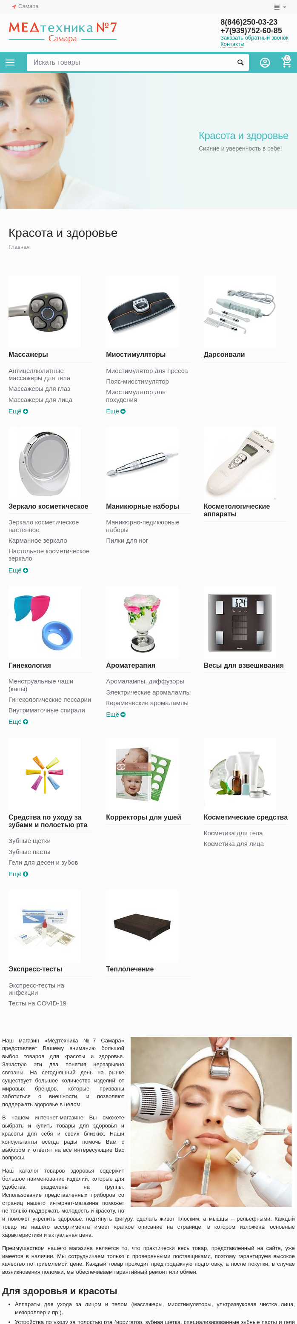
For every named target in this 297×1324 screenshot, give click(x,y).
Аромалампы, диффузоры (145, 681)
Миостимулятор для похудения (136, 395)
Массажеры (28, 354)
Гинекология (30, 665)
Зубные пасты (30, 851)
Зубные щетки (30, 840)
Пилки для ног (127, 540)
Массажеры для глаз (39, 388)
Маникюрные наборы (142, 506)
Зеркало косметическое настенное (44, 525)
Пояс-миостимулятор (137, 381)
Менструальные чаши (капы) (41, 685)
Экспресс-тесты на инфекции (36, 989)
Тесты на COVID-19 (37, 1003)
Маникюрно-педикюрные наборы (142, 525)
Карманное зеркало (38, 540)
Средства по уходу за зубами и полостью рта (48, 821)
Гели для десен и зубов (43, 862)
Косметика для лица (234, 843)
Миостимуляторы (136, 354)
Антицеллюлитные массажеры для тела (39, 374)
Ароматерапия (130, 665)
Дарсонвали (224, 354)
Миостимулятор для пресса (147, 370)
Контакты (232, 44)
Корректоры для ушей (143, 817)
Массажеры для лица (40, 399)
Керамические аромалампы (147, 702)
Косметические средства (246, 817)
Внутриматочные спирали (47, 710)
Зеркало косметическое (49, 506)
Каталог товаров (10, 62)
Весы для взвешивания (244, 665)
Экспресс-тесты (35, 969)
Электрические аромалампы (148, 692)
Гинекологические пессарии (50, 699)
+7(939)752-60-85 (251, 30)
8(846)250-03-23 (248, 22)
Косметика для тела (233, 833)
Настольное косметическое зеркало (49, 554)
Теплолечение (130, 969)
